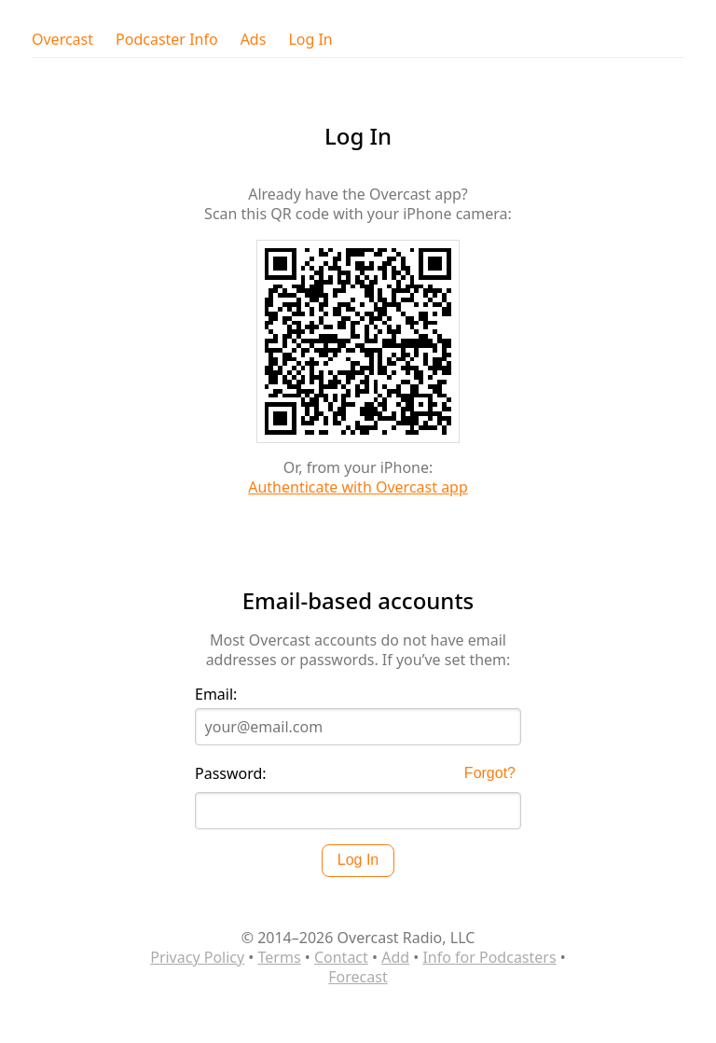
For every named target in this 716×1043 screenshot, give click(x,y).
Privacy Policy (197, 957)
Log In (310, 39)
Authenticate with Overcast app (358, 487)
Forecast (357, 977)
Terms (279, 957)
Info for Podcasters (489, 957)
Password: (231, 774)
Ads (254, 39)
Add (395, 957)
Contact (341, 957)
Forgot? (490, 773)
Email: (216, 694)
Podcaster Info (167, 39)
